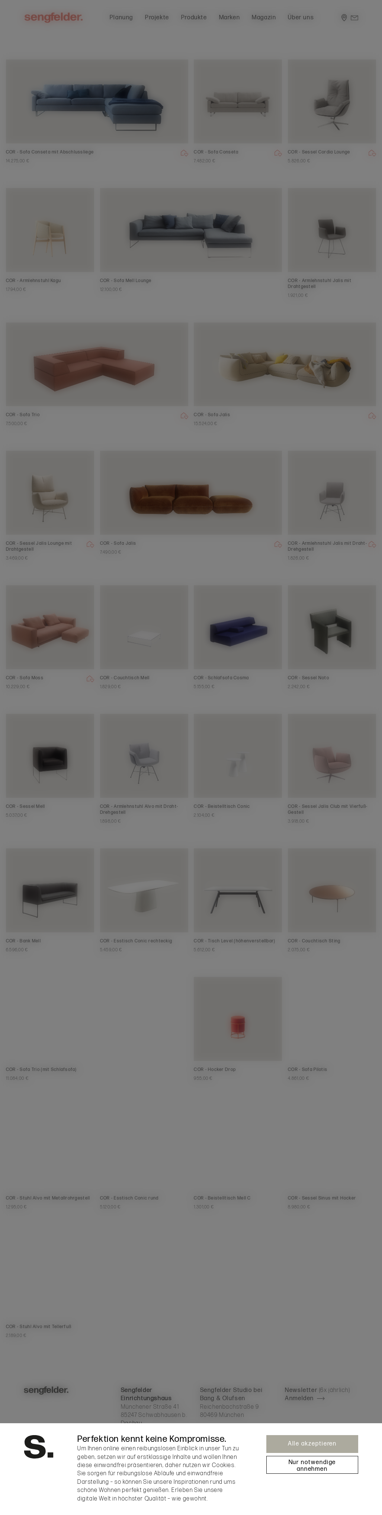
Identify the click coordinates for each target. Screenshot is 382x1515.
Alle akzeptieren (312, 1443)
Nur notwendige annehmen (312, 1466)
